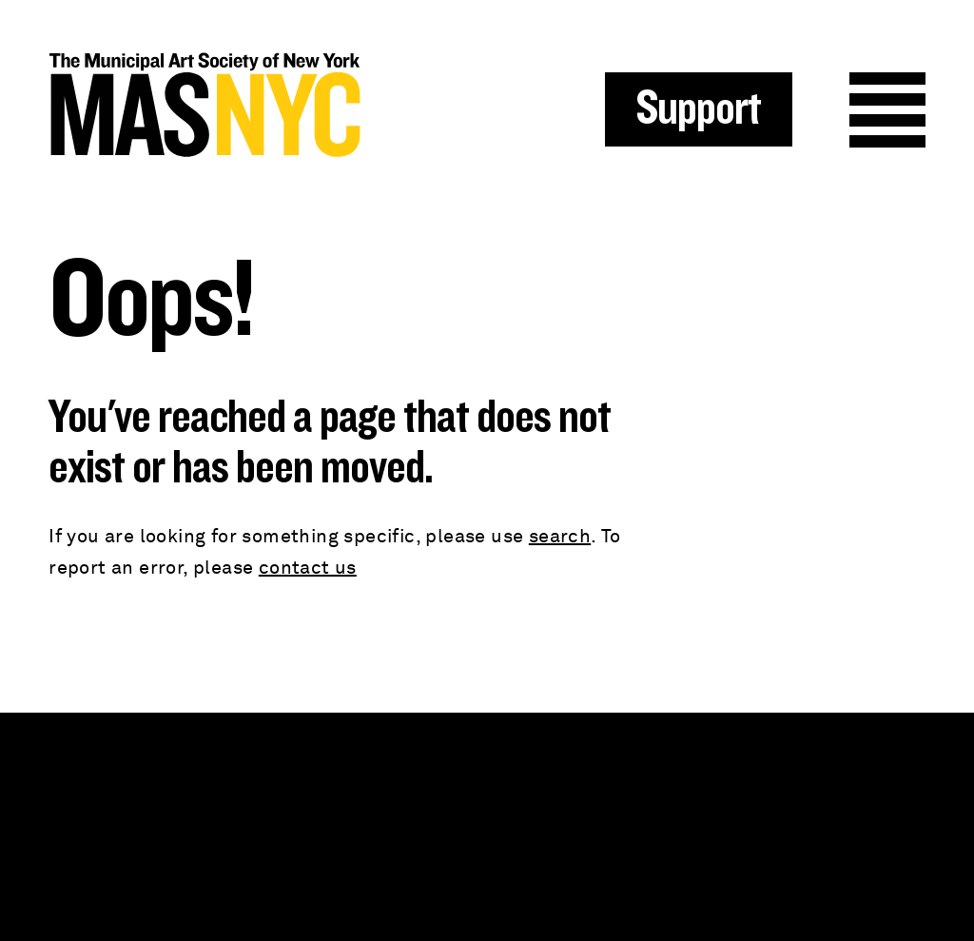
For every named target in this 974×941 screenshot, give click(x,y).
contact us (308, 568)
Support (698, 109)
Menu (887, 110)
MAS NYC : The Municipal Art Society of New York (268, 105)
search (560, 536)
